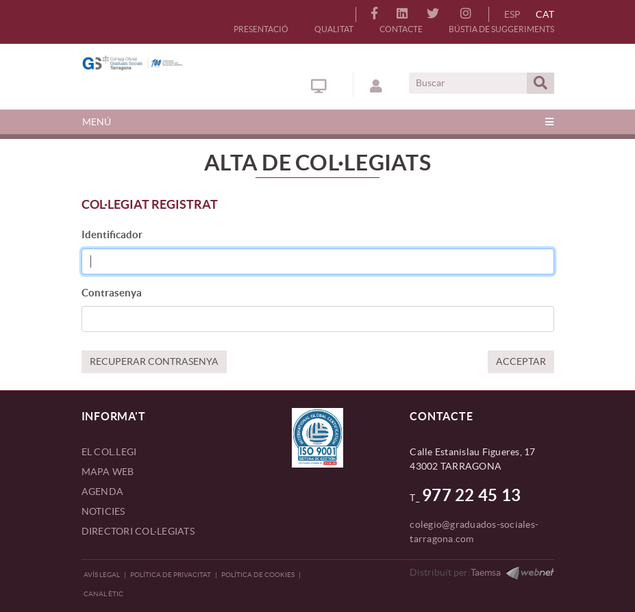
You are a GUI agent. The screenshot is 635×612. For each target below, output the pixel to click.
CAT (545, 14)
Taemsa (486, 572)
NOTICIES (103, 511)
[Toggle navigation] (317, 122)
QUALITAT (333, 29)
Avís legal (102, 574)
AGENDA (103, 491)
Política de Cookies (258, 574)
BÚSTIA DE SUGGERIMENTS (501, 29)
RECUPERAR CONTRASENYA (154, 361)
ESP (512, 14)
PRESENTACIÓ (261, 29)
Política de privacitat (170, 574)
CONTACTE (401, 29)
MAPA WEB (108, 471)
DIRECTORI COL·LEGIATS (138, 531)
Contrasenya (112, 292)
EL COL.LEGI (109, 451)
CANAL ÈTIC (103, 594)
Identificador (112, 234)
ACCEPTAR (521, 361)
